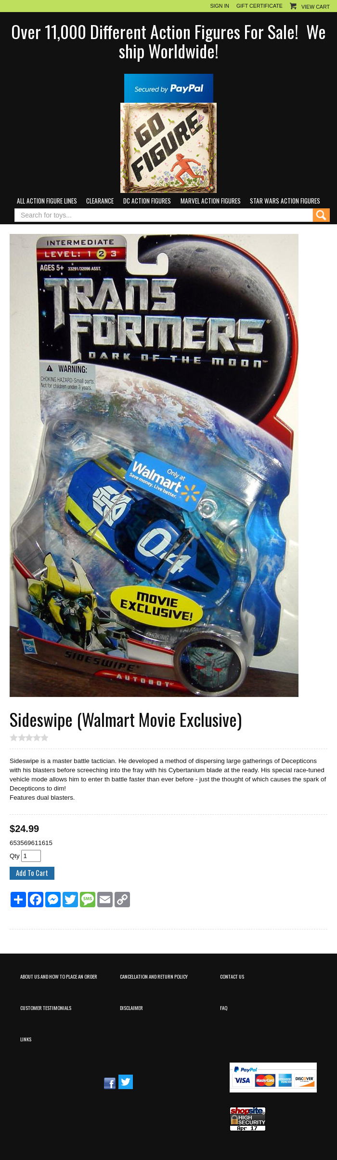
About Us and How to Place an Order (58, 976)
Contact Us (232, 976)
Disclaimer (131, 1007)
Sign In (219, 6)
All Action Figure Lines (47, 200)
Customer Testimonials (45, 1007)
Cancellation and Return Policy (154, 976)
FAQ (223, 1007)
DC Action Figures (147, 200)
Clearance (100, 200)
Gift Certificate (259, 6)
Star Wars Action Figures (285, 200)
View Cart (315, 7)
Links (25, 1039)
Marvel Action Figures (211, 200)
